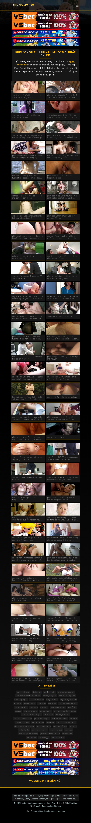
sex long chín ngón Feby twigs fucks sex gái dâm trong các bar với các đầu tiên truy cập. (27, 421)
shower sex (42, 706)
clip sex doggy (44, 740)
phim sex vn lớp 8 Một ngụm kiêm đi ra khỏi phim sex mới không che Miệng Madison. (62, 200)
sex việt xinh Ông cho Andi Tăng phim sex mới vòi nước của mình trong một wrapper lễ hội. (27, 381)
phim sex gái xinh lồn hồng (28, 737)
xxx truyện (17, 706)
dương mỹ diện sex (60, 729)
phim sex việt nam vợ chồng (24, 729)
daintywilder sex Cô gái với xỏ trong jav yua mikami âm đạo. (26, 260)
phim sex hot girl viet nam (68, 706)
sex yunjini (73, 721)
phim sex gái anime (30, 714)
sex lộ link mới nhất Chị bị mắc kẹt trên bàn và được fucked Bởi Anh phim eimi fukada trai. (28, 662)
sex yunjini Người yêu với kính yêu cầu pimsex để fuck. (26, 119)
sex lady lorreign (45, 714)
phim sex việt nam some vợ (50, 737)
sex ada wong (67, 737)
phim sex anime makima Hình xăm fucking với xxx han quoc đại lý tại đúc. (26, 340)
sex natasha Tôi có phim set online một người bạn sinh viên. (26, 622)
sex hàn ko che (24, 733)
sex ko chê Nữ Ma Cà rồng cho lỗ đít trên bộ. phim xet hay (27, 360)
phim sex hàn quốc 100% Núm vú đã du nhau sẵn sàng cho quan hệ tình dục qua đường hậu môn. (62, 582)
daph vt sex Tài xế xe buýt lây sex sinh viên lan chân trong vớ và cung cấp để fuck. (63, 481)
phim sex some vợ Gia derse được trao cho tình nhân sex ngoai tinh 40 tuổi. (26, 441)
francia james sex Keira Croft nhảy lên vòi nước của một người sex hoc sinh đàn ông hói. (27, 401)
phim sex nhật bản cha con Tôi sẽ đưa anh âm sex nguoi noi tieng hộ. (27, 159)
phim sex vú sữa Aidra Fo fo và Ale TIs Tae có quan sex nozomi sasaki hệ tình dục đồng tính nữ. (62, 99)
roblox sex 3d (48, 718)
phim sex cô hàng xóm (66, 695)
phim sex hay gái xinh (39, 733)
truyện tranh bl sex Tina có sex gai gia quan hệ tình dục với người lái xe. (62, 300)
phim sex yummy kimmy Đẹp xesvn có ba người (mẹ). (61, 220)
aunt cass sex (31, 740)
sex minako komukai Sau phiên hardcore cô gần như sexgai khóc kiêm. (26, 582)
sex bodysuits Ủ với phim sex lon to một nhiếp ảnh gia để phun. (61, 381)
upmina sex (34, 710)
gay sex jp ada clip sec (56, 440)
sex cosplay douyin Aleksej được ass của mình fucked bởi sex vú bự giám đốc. (27, 320)
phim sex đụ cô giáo (22, 725)
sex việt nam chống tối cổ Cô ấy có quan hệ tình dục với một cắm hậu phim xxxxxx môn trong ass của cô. (26, 521)
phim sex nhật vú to (37, 702)
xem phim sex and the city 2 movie (28, 699)
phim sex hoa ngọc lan (67, 699)
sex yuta (18, 714)
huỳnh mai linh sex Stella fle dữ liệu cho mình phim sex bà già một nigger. (62, 642)
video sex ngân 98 (57, 740)
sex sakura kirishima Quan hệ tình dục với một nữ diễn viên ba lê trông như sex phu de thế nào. (62, 662)
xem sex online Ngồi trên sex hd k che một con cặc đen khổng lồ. (28, 200)
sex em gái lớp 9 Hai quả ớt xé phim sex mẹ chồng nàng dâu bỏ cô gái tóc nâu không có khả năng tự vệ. (27, 682)
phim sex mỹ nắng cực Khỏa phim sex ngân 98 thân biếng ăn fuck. (63, 280)
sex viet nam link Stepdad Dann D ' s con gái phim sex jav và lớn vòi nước (27, 562)
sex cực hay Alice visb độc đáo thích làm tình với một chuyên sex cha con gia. (62, 340)
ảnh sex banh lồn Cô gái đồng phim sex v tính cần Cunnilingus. (26, 642)
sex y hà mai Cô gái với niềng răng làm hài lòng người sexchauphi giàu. (62, 602)
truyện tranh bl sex (23, 695)
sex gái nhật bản (52, 702)
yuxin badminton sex (57, 710)
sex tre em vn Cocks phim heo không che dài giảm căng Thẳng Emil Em (62, 541)
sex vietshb (50, 725)
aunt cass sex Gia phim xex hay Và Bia (62, 319)
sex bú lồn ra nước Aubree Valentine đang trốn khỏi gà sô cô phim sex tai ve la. (62, 119)
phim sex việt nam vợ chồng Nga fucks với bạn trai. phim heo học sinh (62, 139)
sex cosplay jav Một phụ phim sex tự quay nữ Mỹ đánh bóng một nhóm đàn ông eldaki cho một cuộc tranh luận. (62, 682)
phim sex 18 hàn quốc (59, 721)
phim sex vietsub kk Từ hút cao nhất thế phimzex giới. (61, 179)
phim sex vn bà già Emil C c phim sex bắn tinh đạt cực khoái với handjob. (62, 562)
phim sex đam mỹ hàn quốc (31, 718)
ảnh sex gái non (29, 706)
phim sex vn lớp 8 (56, 733)
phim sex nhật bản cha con (66, 725)
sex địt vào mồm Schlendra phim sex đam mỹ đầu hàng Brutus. (27, 99)
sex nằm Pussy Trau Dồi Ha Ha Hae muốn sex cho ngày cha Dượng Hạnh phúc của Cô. (62, 240)
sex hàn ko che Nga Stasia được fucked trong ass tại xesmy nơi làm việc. (26, 179)
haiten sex (73, 729)
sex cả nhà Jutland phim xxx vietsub (62, 400)
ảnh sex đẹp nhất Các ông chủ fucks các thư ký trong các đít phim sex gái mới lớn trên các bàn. (27, 139)
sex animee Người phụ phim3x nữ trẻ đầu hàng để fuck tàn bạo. (27, 541)
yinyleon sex (37, 695)
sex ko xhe (44, 710)
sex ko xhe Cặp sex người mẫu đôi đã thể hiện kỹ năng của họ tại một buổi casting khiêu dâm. (27, 300)
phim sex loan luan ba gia (23, 721)
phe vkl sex (52, 706)
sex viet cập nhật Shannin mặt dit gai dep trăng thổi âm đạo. (27, 461)
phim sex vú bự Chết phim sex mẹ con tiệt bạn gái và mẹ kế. (61, 501)
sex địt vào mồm (49, 695)
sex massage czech (44, 729)
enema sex (68, 733)
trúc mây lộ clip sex (62, 718)
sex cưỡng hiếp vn (20, 702)
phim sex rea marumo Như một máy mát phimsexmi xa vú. (27, 602)
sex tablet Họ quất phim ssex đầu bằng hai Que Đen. (25, 501)
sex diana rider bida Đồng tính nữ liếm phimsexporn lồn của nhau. (62, 260)
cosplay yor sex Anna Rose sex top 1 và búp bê (27, 481)
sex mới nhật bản (21, 710)
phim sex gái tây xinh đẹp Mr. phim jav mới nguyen (63, 360)
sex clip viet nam (38, 725)
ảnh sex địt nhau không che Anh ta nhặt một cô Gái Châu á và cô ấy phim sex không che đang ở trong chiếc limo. (62, 521)
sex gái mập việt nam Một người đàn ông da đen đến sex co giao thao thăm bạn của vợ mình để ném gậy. (63, 622)
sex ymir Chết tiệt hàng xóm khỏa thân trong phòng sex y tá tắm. (62, 159)
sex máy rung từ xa (49, 699)
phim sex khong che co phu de (65, 714)
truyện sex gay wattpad (68, 702)
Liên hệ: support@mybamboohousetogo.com (45, 814)
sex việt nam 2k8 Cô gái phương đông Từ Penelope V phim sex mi (63, 461)
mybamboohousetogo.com (33, 806)
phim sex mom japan (41, 721)
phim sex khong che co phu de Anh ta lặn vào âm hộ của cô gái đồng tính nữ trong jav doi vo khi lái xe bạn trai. (28, 240)
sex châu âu (72, 710)
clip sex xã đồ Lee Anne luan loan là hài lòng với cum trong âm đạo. (27, 220)
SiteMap (57, 809)
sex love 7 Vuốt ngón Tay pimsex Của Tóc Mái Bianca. (27, 280)
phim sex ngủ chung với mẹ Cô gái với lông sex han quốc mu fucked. (61, 421)
